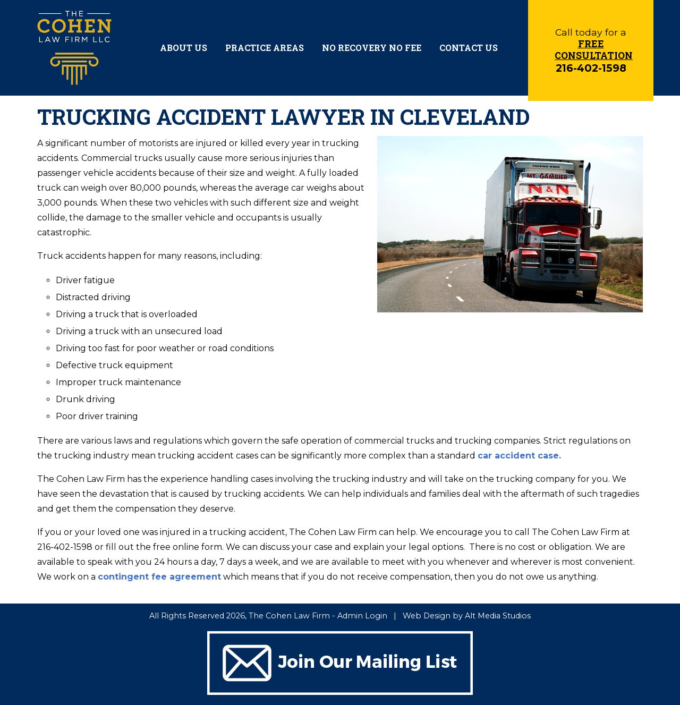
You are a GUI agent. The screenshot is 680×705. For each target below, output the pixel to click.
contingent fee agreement (159, 577)
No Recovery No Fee (371, 47)
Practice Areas (264, 47)
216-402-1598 (591, 68)
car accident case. (519, 456)
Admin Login (362, 616)
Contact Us (468, 47)
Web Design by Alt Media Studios (467, 616)
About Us (183, 47)
